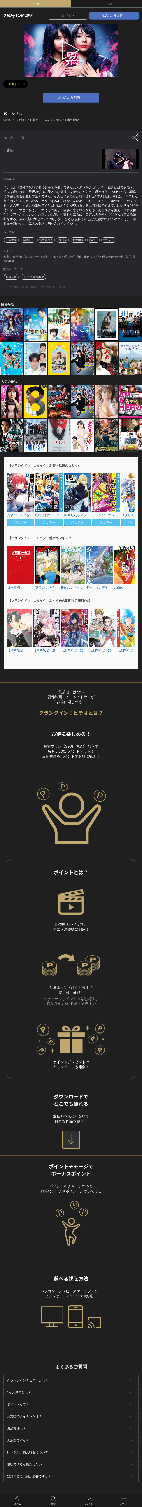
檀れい (93, 240)
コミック (106, 4)
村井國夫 (78, 240)
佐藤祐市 (11, 277)
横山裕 (63, 240)
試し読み (20, 522)
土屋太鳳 (11, 240)
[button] (129, 500)
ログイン (68, 16)
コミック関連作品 (33, 277)
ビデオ (35, 4)
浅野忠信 (108, 240)
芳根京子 (28, 240)
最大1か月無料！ (114, 15)
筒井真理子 (46, 240)
